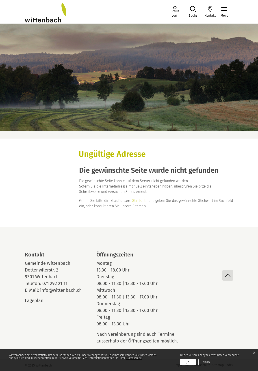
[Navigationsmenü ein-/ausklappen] (224, 12)
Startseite (139, 201)
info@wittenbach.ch (61, 290)
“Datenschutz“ (134, 358)
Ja (188, 362)
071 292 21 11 (54, 283)
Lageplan (38, 300)
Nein (206, 362)
